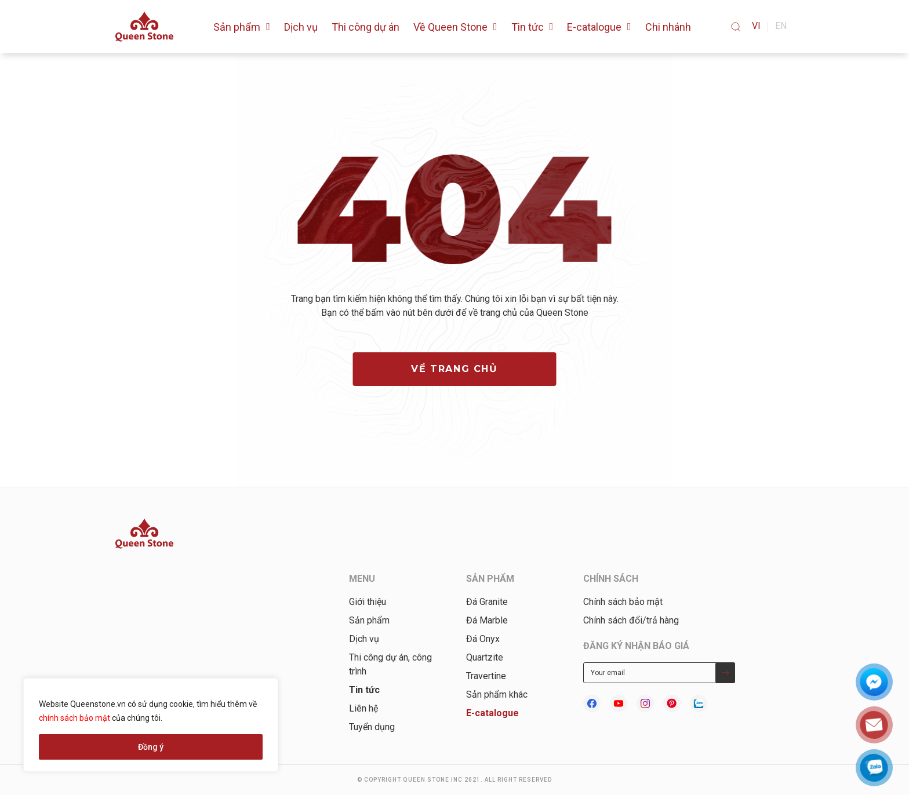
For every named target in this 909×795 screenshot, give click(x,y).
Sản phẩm (369, 620)
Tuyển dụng (372, 726)
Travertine (486, 675)
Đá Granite (487, 601)
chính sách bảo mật (74, 718)
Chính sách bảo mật (623, 601)
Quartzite (484, 657)
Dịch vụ (364, 638)
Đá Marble (487, 620)
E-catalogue (492, 713)
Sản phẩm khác (497, 694)
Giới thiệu (367, 601)
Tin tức (364, 689)
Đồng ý (150, 747)
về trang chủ (454, 368)
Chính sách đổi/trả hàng (631, 620)
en (781, 25)
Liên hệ (363, 708)
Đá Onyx (483, 638)
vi (756, 25)
